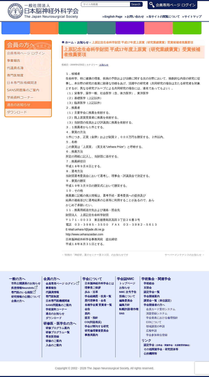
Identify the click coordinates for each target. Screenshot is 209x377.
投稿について (127, 296)
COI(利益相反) (93, 322)
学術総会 (149, 283)
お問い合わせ (134, 16)
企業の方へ (17, 301)
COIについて (153, 322)
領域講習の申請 (155, 326)
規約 (87, 313)
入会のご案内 (54, 345)
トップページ (127, 283)
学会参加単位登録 (156, 335)
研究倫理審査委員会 (97, 330)
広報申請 (151, 330)
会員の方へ (51, 279)
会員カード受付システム (160, 309)
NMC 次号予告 (127, 292)
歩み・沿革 (91, 292)
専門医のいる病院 (23, 292)
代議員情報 (52, 292)
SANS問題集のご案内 (28, 90)
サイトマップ (191, 16)
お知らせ (103, 64)
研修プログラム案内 (58, 328)
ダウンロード (28, 112)
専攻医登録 (52, 336)
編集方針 (124, 305)
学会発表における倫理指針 (162, 317)
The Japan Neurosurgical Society (108, 368)
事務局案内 (91, 335)
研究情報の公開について (25, 296)
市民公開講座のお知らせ (25, 283)
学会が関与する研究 (97, 326)
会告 (87, 309)
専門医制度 (28, 75)
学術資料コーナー (28, 97)
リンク (146, 340)
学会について (92, 279)
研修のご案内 (54, 341)
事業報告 (28, 60)
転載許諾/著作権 (129, 309)
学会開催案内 (152, 296)
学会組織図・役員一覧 (98, 296)
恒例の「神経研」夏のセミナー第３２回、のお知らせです (95, 254)
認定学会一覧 (152, 292)
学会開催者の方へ (154, 305)
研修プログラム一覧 (58, 332)
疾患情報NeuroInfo (24, 288)
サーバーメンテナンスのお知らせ (185, 254)
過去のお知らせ (28, 105)
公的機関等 (150, 353)
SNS (122, 313)
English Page (112, 16)
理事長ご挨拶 (93, 287)
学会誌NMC (125, 279)
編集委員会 (125, 300)
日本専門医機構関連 (28, 83)
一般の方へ (17, 279)
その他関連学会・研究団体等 (161, 349)
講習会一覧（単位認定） (158, 300)
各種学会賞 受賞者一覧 (98, 305)
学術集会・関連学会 (156, 279)
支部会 (148, 287)
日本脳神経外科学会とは (99, 283)
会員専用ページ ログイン (28, 53)
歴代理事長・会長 (95, 300)
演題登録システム (156, 313)
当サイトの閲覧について (163, 16)
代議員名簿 (28, 68)
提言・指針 (91, 317)
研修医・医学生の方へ (59, 323)
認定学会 (167, 345)
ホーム (69, 42)
